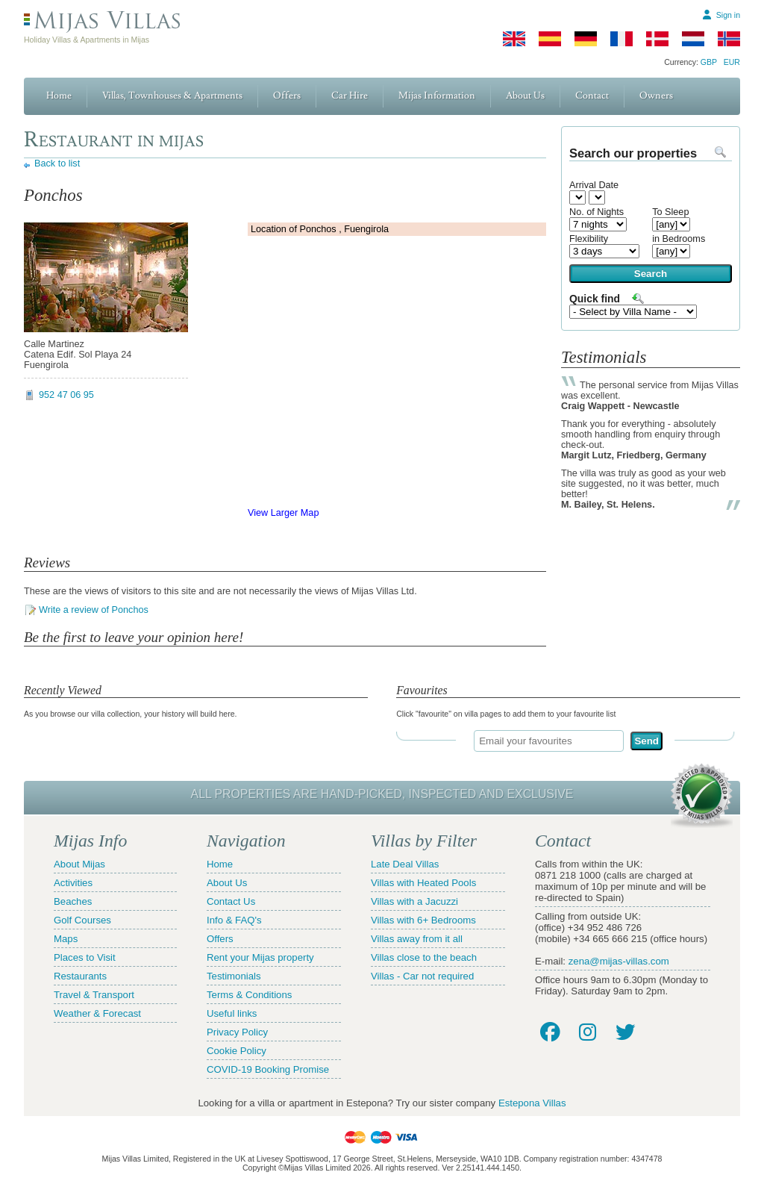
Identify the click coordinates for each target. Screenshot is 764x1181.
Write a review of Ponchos (93, 610)
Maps (66, 938)
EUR (732, 61)
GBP (709, 61)
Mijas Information (436, 96)
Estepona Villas (532, 1103)
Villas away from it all (417, 938)
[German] (585, 38)
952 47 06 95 (66, 395)
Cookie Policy (236, 1050)
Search (650, 273)
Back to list (57, 163)
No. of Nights (596, 212)
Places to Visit (85, 957)
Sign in (728, 14)
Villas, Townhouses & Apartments (172, 96)
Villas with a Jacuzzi (414, 901)
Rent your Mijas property (260, 957)
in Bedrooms (678, 239)
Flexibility (588, 239)
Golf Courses (82, 920)
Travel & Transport (94, 994)
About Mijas (79, 864)
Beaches (73, 901)
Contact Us (231, 901)
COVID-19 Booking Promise (268, 1069)
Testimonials (234, 976)
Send (646, 741)
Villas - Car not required (422, 976)
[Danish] (657, 38)
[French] (621, 38)
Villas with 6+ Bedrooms (423, 920)
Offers (287, 96)
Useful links (232, 1013)
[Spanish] (550, 38)
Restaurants (80, 976)
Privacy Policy (237, 1032)
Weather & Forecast (97, 1013)
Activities (73, 882)
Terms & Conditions (249, 994)
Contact (592, 96)
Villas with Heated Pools (423, 882)
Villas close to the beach (424, 957)
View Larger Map (283, 513)
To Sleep (670, 212)
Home (59, 96)
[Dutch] (693, 38)
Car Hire (349, 96)
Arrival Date (594, 185)
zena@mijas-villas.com (619, 961)
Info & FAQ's (234, 920)
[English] (514, 38)
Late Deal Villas (405, 864)
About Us (525, 96)
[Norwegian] (729, 38)
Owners (656, 96)
